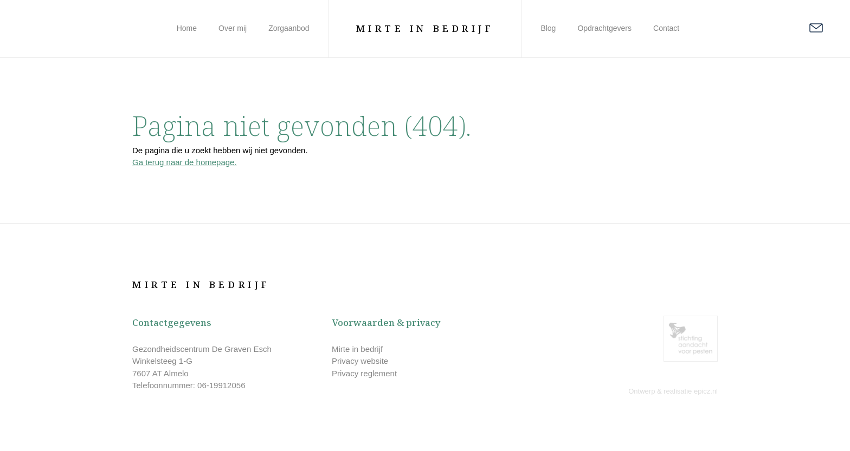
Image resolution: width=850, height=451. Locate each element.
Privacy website (360, 360)
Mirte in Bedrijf (425, 28)
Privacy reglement (364, 373)
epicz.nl (706, 391)
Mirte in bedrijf (357, 349)
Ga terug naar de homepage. (184, 162)
